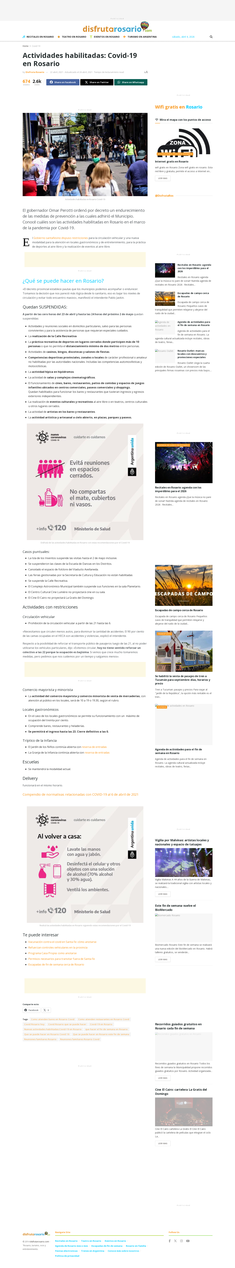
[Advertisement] (117, 7)
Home (25, 46)
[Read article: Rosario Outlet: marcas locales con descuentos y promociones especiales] (165, 356)
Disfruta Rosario (35, 72)
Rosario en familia (136, 1245)
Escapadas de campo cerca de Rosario (179, 610)
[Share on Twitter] (96, 82)
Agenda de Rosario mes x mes (71, 1245)
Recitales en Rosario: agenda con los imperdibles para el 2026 (194, 268)
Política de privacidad (67, 1255)
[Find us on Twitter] (175, 1241)
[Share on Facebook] (62, 82)
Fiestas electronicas (66, 1250)
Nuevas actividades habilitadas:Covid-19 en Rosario (53, 1029)
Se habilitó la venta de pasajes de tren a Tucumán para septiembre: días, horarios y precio (182, 679)
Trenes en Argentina (92, 1250)
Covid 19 (36, 46)
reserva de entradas (94, 747)
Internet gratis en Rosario (172, 161)
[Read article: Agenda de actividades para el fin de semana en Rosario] (165, 327)
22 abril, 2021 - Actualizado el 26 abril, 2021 (71, 72)
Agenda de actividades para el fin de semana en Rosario (194, 323)
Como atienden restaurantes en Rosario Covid (103, 1019)
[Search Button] (211, 37)
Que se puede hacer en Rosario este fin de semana (101, 1034)
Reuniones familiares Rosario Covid (79, 1039)
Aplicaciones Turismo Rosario (175, 154)
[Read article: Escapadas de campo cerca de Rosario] (165, 299)
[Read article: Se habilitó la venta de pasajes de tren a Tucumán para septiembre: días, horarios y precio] (184, 651)
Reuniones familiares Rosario (40, 1039)
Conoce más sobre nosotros (123, 1250)
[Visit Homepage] (117, 26)
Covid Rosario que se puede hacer (67, 1024)
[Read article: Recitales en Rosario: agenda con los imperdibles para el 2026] (165, 270)
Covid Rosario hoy (34, 1024)
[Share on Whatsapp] (130, 82)
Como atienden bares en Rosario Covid (52, 1019)
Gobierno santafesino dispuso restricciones (60, 238)
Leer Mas (164, 178)
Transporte (164, 634)
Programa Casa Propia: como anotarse (52, 953)
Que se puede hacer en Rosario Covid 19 (46, 1034)
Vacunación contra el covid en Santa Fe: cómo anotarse (62, 942)
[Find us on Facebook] (170, 1241)
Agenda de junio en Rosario (173, 445)
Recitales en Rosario (38, 36)
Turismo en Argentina (140, 36)
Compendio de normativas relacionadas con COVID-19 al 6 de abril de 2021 (81, 794)
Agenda (162, 707)
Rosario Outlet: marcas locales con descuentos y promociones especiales (192, 354)
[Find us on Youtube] (188, 1241)
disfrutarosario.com (39, 1241)
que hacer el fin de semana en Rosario (106, 1029)
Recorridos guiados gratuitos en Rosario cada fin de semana (178, 1026)
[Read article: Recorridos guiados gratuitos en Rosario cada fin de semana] (184, 1046)
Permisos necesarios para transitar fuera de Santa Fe (61, 959)
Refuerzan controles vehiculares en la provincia (57, 947)
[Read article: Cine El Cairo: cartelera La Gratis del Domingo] (184, 1112)
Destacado (164, 568)
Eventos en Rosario (105, 36)
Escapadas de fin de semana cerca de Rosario (56, 964)
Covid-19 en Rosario (101, 1024)
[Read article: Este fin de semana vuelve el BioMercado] (184, 928)
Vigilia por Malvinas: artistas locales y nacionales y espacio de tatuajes (182, 842)
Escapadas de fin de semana (106, 1245)
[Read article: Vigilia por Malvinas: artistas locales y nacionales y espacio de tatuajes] (184, 862)
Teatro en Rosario (71, 36)
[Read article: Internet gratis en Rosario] (184, 142)
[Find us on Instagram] (181, 1241)
